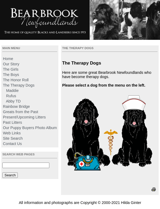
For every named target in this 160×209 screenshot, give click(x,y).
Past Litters (12, 122)
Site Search (13, 138)
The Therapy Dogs (18, 85)
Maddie (12, 90)
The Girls (10, 69)
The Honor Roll (16, 80)
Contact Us (12, 144)
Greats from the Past (20, 112)
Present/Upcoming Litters (24, 117)
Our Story (11, 64)
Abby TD (13, 101)
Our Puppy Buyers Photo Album (30, 128)
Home (8, 59)
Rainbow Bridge (16, 106)
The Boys (11, 74)
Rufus (11, 96)
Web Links (12, 133)
